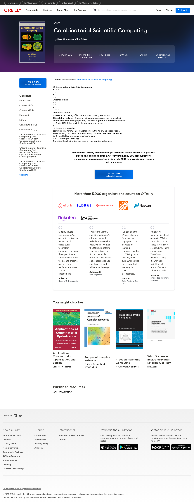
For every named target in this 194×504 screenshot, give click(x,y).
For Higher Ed (49, 3)
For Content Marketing (88, 3)
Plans (158, 10)
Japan (62, 439)
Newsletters (40, 439)
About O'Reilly (11, 430)
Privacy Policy (41, 443)
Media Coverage (11, 447)
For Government (31, 3)
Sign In (169, 10)
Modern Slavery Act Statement (67, 497)
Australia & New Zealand (71, 435)
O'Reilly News (9, 443)
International (67, 430)
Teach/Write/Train (12, 435)
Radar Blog (62, 10)
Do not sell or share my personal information (22, 488)
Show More (25, 175)
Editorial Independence (42, 497)
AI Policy (38, 447)
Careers (7, 439)
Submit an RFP (10, 460)
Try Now (183, 10)
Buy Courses (80, 10)
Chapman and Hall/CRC (162, 56)
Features (47, 10)
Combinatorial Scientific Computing (93, 79)
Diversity (7, 464)
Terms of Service (10, 497)
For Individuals (67, 3)
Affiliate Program (11, 456)
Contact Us (40, 435)
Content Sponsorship (13, 468)
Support (39, 430)
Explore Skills (31, 10)
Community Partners (13, 452)
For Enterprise (12, 3)
